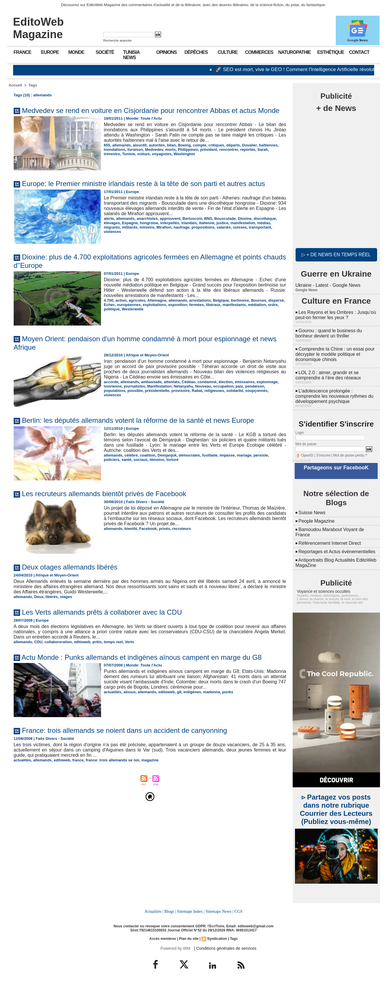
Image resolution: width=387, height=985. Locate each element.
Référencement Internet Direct (329, 543)
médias (263, 223)
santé (126, 459)
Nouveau (203, 386)
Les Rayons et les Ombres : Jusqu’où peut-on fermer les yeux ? (336, 315)
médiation (257, 305)
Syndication (217, 939)
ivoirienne (113, 386)
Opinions (166, 52)
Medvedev (154, 149)
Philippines (188, 149)
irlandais (189, 223)
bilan (171, 145)
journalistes (134, 386)
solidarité (234, 390)
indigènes (192, 692)
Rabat (197, 390)
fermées (196, 305)
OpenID (307, 455)
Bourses (258, 300)
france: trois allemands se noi (112, 760)
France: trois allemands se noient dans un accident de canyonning (124, 730)
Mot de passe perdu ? (350, 455)
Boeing (184, 145)
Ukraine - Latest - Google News (328, 285)
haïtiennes (268, 145)
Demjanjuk (167, 455)
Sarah (262, 149)
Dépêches (196, 52)
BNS (208, 218)
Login (300, 433)
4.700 (109, 300)
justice (222, 223)
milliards (129, 227)
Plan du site (189, 939)
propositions (203, 227)
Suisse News (311, 512)
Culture (228, 52)
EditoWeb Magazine (38, 28)
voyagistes (162, 154)
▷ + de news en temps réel (336, 254)
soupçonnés (256, 390)
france (78, 760)
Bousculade (225, 218)
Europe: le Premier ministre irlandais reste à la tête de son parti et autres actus (143, 184)
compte (199, 145)
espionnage (267, 382)
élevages (112, 223)
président (208, 149)
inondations (115, 149)
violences (112, 231)
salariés (224, 227)
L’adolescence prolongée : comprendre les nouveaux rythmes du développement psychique (335, 396)
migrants (112, 227)
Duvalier (249, 145)
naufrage (182, 227)
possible (135, 390)
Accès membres (162, 939)
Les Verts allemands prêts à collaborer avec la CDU (102, 612)
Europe (50, 52)
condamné (206, 382)
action (120, 300)
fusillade (210, 455)
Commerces (259, 52)
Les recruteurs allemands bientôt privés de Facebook (104, 494)
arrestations (200, 300)
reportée (247, 149)
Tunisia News (131, 55)
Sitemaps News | (219, 911)
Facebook (148, 528)
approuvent (170, 218)
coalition (147, 455)
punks (227, 692)
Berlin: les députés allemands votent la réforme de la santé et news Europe (138, 420)
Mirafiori (163, 227)
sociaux (140, 459)
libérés (51, 597)
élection (225, 382)
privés (164, 528)
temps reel (113, 642)
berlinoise (240, 300)
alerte (109, 218)
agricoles (137, 300)
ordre (273, 305)
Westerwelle (133, 309)
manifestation (243, 223)
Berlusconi (192, 218)
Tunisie (128, 154)
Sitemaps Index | (191, 911)
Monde (76, 52)
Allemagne (157, 300)
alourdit (140, 145)
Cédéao (188, 382)
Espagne (130, 223)
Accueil (15, 85)
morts (170, 149)
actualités (112, 692)
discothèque (265, 218)
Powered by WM (175, 948)
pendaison (254, 386)
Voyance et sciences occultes (323, 591)
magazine (149, 760)
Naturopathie (294, 52)
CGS (238, 911)
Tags (33, 85)
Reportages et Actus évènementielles (336, 551)
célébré (131, 455)
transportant (260, 227)
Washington (184, 154)
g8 (179, 692)
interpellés (169, 223)
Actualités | (153, 911)
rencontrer (228, 149)
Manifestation (159, 386)
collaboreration (58, 642)
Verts (129, 642)
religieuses (214, 390)
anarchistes (147, 218)
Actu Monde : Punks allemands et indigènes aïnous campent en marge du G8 (142, 657)
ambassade (151, 382)
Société (105, 52)
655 (107, 145)
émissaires (245, 382)
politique (112, 309)
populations (115, 390)
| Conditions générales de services (225, 948)
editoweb (82, 642)
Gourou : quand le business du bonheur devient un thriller (329, 333)
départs (233, 145)
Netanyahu (183, 386)
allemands (121, 145)
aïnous (129, 692)
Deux (38, 597)
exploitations (154, 305)
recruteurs (181, 528)
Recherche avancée (117, 40)
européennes (129, 305)
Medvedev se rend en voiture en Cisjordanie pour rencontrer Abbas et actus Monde (151, 110)
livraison (135, 149)
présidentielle (157, 390)
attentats (172, 382)
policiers (111, 459)
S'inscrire (323, 455)
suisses (240, 227)
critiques (216, 145)
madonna (211, 692)
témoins (157, 459)
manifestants (234, 305)
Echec (109, 305)
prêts (97, 642)
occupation (223, 386)
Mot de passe (306, 444)
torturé (172, 459)
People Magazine (316, 521)
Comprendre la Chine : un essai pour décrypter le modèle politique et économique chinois (335, 354)
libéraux (213, 305)
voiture (143, 154)
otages (66, 597)
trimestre (112, 154)
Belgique (221, 300)
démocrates (189, 455)
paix (239, 386)
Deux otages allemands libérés (69, 567)
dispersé (276, 300)
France (22, 52)
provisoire (180, 390)
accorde (111, 382)
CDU (38, 642)
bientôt (130, 528)
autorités (157, 145)
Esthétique (330, 52)
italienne (206, 223)
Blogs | (170, 911)
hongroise (149, 223)
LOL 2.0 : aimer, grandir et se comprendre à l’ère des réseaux (328, 375)
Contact (359, 52)
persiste (260, 455)
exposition (177, 305)
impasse (227, 455)
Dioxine (245, 218)
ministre (146, 227)
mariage (244, 455)
